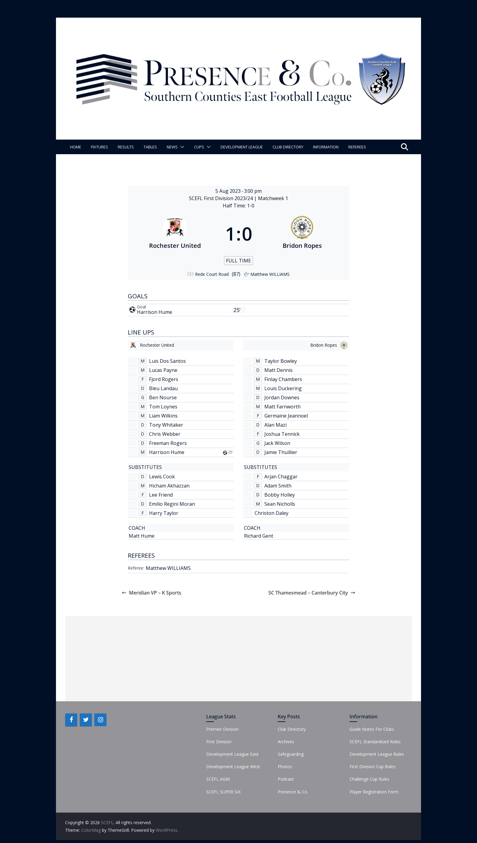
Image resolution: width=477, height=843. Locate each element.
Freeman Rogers (168, 443)
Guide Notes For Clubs (372, 729)
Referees (357, 147)
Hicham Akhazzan (169, 485)
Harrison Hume (154, 312)
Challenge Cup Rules (369, 779)
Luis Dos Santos (167, 361)
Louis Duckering (283, 388)
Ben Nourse (163, 397)
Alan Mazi (275, 425)
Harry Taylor (163, 513)
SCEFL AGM (218, 779)
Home (75, 147)
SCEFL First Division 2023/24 (221, 198)
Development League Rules (377, 754)
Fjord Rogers (163, 379)
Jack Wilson (277, 443)
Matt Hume (142, 536)
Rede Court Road (212, 274)
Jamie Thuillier (280, 452)
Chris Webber (164, 434)
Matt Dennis (278, 370)
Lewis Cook (162, 476)
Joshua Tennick (282, 434)
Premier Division (222, 729)
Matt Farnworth (282, 406)
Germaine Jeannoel (286, 415)
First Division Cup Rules (372, 766)
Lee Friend (161, 494)
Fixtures (99, 147)
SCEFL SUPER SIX (223, 792)
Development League (242, 147)
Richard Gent (258, 536)
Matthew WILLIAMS (168, 568)
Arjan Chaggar (281, 476)
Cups (199, 147)
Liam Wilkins (163, 415)
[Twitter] (86, 719)
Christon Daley (271, 513)
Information (326, 147)
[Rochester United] (175, 233)
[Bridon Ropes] (302, 233)
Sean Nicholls (279, 504)
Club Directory (288, 147)
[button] (181, 147)
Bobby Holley (279, 494)
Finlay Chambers (283, 379)
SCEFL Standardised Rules (375, 741)
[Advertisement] (238, 658)
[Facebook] (71, 719)
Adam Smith (277, 485)
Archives (286, 741)
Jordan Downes (281, 397)
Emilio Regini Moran (172, 504)
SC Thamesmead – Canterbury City (311, 592)
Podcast (286, 779)
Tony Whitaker (166, 425)
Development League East (232, 754)
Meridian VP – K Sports (151, 592)
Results (126, 147)
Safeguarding (291, 754)
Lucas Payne (163, 370)
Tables (150, 147)
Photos (285, 766)
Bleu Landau (163, 388)
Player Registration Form (374, 792)
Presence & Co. (293, 792)
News (172, 147)
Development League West (233, 766)
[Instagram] (100, 719)
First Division (219, 741)
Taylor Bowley (280, 361)
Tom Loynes (163, 406)
